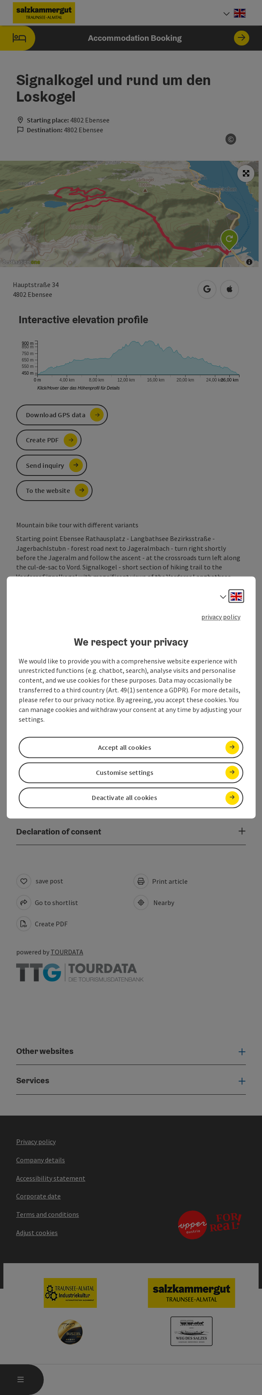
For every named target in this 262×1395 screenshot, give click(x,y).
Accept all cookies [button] (124, 747)
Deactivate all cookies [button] (124, 798)
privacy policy (220, 616)
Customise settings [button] (124, 772)
